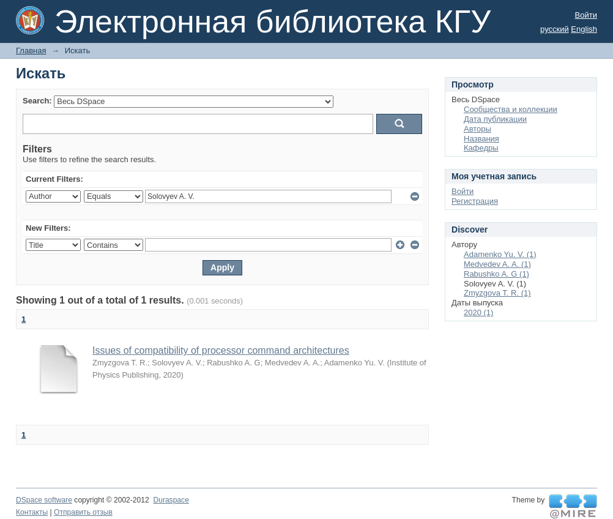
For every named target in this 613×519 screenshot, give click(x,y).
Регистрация (474, 201)
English (584, 29)
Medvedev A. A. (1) (497, 264)
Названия (481, 138)
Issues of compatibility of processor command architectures (220, 350)
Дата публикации (495, 119)
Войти (586, 15)
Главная (31, 50)
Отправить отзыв (83, 512)
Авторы (477, 128)
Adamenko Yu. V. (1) (500, 254)
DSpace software (44, 500)
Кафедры (481, 147)
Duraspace (170, 500)
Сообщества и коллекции (510, 109)
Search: (37, 100)
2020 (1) (478, 312)
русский (554, 29)
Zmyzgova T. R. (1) (497, 292)
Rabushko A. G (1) (496, 273)
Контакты (32, 512)
